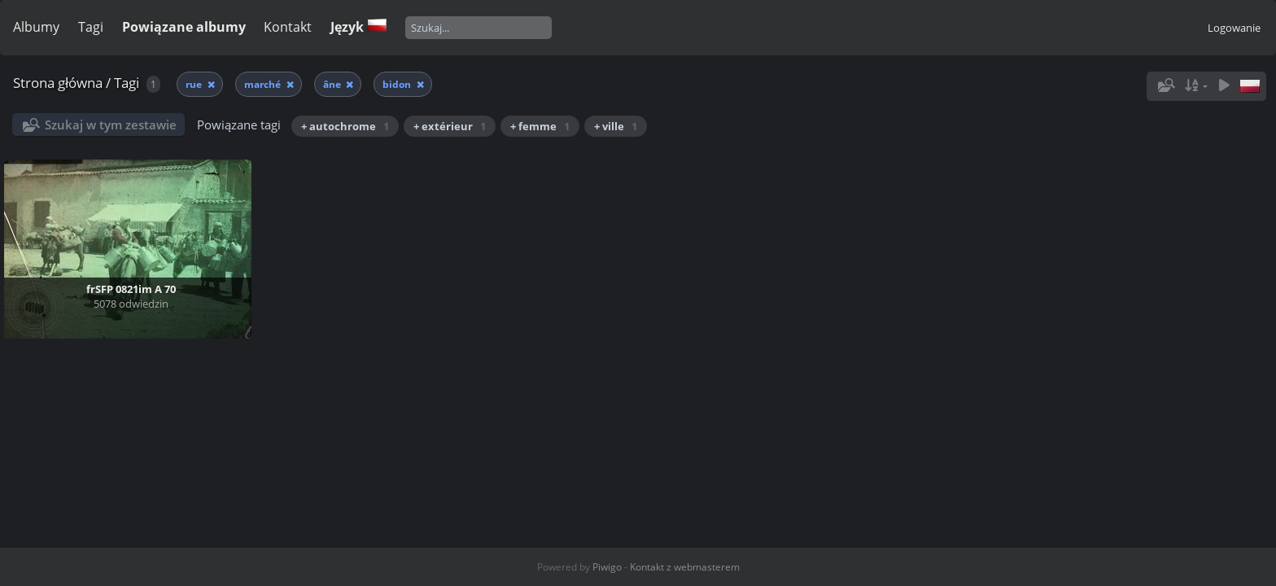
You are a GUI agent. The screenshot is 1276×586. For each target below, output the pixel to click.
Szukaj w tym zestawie (111, 124)
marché (263, 84)
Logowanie (1234, 27)
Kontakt (288, 27)
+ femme (540, 126)
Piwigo (607, 567)
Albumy (36, 27)
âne (333, 84)
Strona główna (58, 82)
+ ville (615, 126)
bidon (397, 84)
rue (195, 84)
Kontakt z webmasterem (685, 567)
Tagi (90, 27)
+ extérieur (449, 126)
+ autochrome (345, 126)
